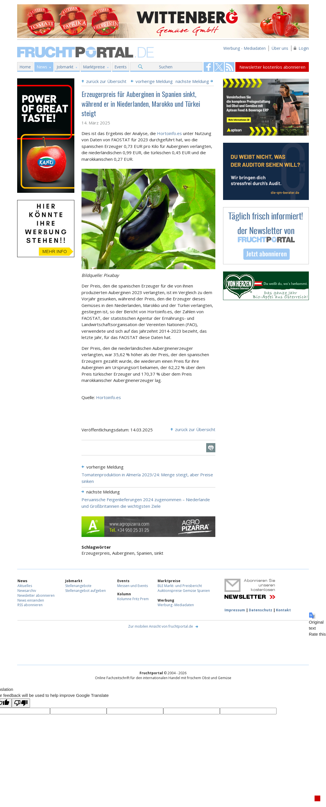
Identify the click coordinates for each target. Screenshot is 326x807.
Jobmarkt (65, 67)
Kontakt (283, 610)
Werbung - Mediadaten (244, 48)
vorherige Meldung (154, 81)
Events (120, 67)
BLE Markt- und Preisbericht (180, 585)
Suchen (165, 67)
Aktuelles (24, 585)
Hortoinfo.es (169, 133)
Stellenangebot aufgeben (85, 590)
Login (304, 48)
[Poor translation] (21, 703)
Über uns (280, 48)
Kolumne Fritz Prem (133, 598)
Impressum (234, 610)
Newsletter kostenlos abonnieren (272, 67)
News (42, 67)
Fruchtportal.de (86, 51)
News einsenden (30, 600)
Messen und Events (132, 585)
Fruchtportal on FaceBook (208, 67)
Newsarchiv (26, 590)
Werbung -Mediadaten (176, 604)
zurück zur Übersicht (106, 81)
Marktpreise (94, 67)
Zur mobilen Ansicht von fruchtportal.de (160, 626)
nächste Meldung (192, 81)
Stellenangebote (78, 585)
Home (25, 67)
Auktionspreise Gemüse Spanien (184, 590)
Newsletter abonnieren (36, 595)
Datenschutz (260, 610)
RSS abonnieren (30, 604)
